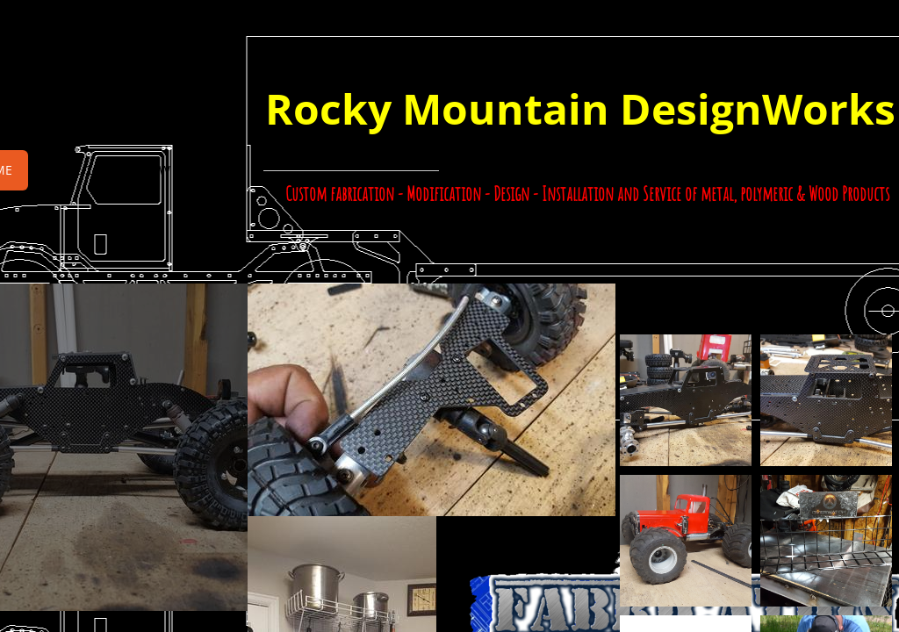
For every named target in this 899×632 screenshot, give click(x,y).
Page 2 (71, 170)
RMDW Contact (181, 170)
